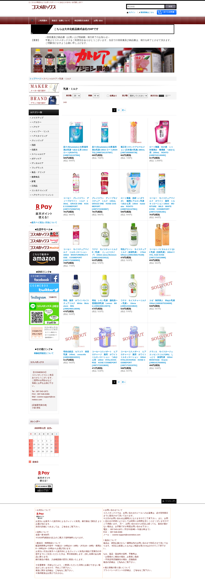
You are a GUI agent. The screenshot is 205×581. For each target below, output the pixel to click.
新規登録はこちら (147, 12)
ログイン (132, 12)
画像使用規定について (44, 353)
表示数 (69, 96)
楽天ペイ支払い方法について (44, 222)
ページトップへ (170, 501)
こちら (64, 526)
